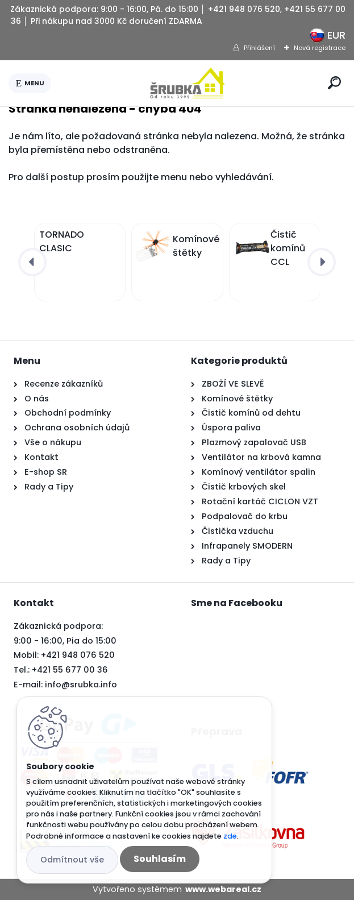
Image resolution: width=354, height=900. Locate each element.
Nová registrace (319, 47)
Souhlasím (160, 858)
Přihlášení (259, 47)
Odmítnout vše (72, 859)
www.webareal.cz (223, 889)
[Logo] (187, 83)
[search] (334, 83)
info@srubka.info (81, 684)
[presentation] (32, 262)
